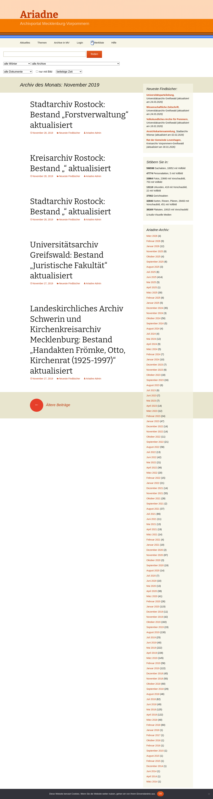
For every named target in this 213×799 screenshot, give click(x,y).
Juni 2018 (151, 704)
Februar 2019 (153, 663)
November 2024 (154, 313)
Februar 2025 (153, 297)
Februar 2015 (153, 761)
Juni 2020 (151, 580)
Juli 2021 (151, 514)
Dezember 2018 (154, 673)
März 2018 (151, 719)
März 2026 (151, 236)
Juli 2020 (151, 575)
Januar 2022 (152, 483)
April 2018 (151, 714)
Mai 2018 (151, 709)
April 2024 (151, 344)
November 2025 (154, 251)
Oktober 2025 (153, 256)
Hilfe (113, 42)
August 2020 (153, 570)
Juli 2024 (151, 333)
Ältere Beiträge (50, 405)
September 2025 (155, 261)
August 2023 (153, 385)
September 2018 (155, 689)
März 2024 (151, 349)
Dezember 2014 (154, 766)
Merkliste (97, 43)
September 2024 (155, 323)
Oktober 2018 (153, 683)
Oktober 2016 (153, 740)
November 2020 (154, 555)
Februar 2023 (153, 416)
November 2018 (154, 678)
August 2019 (153, 632)
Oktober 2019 (153, 622)
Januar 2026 (152, 246)
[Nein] (209, 794)
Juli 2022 (151, 452)
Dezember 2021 (154, 488)
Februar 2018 (153, 725)
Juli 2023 (151, 390)
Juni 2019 (151, 642)
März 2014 (151, 781)
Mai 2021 (151, 524)
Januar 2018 (152, 730)
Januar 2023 (152, 421)
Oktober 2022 (153, 436)
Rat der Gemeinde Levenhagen (163, 140)
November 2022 (154, 431)
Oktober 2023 (153, 375)
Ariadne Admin (93, 133)
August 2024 (153, 328)
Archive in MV (62, 42)
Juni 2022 (151, 457)
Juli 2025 (151, 272)
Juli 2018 (151, 699)
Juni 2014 (151, 771)
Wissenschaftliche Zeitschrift (162, 107)
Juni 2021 (151, 519)
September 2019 (155, 627)
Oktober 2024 (153, 318)
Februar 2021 (153, 539)
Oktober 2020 (153, 560)
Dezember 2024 (154, 308)
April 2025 (151, 287)
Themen (42, 42)
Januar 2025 (152, 303)
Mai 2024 (151, 339)
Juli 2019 (151, 637)
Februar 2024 (153, 354)
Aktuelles (25, 42)
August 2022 (153, 447)
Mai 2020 (151, 586)
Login (80, 42)
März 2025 (151, 292)
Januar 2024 (152, 359)
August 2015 (153, 756)
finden (94, 54)
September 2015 (155, 750)
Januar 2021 (152, 544)
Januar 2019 (152, 668)
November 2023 (154, 369)
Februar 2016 (153, 745)
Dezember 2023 (154, 364)
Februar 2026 (153, 241)
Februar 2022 (153, 478)
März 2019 (151, 658)
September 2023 (155, 380)
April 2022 (151, 467)
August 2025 (153, 267)
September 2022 (155, 442)
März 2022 (151, 472)
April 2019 (151, 653)
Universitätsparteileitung (160, 95)
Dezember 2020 (154, 550)
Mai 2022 (151, 462)
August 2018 (153, 694)
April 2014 (151, 776)
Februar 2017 (153, 735)
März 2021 (151, 534)
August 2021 (153, 508)
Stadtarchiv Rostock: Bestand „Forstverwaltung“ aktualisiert (79, 115)
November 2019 (154, 617)
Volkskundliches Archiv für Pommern (167, 119)
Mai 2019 (151, 647)
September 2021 (155, 503)
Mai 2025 (151, 282)
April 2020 (151, 591)
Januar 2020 (152, 606)
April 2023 (151, 405)
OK (160, 794)
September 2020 (155, 565)
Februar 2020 (153, 601)
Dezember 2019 (154, 611)
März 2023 (151, 411)
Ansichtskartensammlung (160, 131)
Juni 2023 (151, 395)
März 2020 (151, 596)
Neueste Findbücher (69, 133)
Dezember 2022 (154, 426)
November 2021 (154, 493)
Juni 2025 (151, 277)
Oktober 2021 (153, 498)
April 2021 (151, 529)
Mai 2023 (151, 400)
